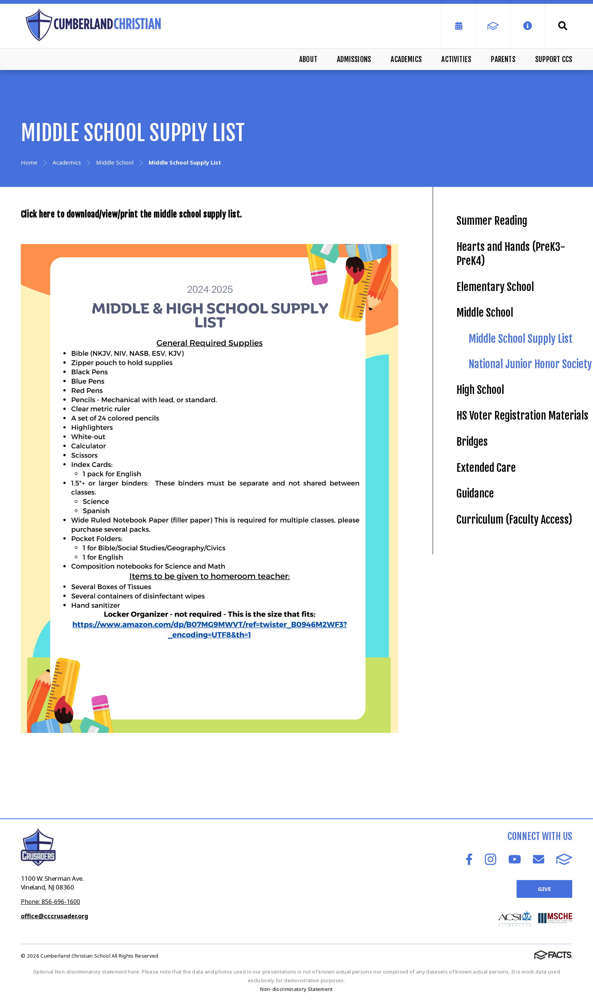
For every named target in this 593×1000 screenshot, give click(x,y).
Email (538, 859)
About (308, 59)
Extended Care (486, 467)
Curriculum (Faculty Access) (514, 519)
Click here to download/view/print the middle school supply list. (133, 214)
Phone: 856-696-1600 (50, 901)
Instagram (490, 859)
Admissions (354, 59)
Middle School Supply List (521, 338)
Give (544, 889)
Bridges (472, 441)
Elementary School (495, 287)
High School (480, 390)
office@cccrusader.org (54, 916)
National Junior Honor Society (530, 364)
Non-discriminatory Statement (296, 989)
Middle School (484, 312)
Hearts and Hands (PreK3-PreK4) (510, 253)
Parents (503, 59)
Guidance (475, 493)
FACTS (564, 859)
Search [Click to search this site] (562, 25)
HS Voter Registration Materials (522, 415)
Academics (406, 59)
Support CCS (553, 59)
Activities (456, 59)
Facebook (469, 859)
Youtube (514, 859)
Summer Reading (491, 220)
